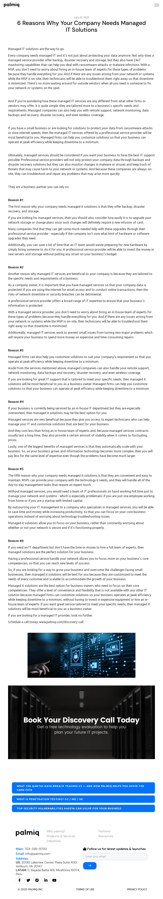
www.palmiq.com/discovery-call (61, 622)
